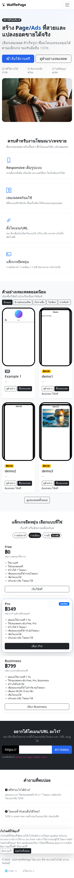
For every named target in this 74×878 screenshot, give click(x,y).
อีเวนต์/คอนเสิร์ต (23, 302)
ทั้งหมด (7, 302)
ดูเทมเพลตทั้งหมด (37, 500)
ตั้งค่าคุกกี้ (6, 850)
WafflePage (14, 4)
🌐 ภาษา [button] (10, 870)
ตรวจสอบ (62, 749)
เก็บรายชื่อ (39, 302)
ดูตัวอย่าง (10, 388)
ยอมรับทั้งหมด (22, 850)
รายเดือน (35, 535)
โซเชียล (52, 302)
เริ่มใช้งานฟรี (18, 58)
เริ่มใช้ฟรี (37, 589)
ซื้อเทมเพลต (24, 388)
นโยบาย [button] (27, 870)
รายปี (52, 535)
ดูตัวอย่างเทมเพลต (53, 58)
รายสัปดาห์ (20, 535)
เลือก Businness (37, 707)
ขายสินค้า (64, 302)
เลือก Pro (37, 646)
